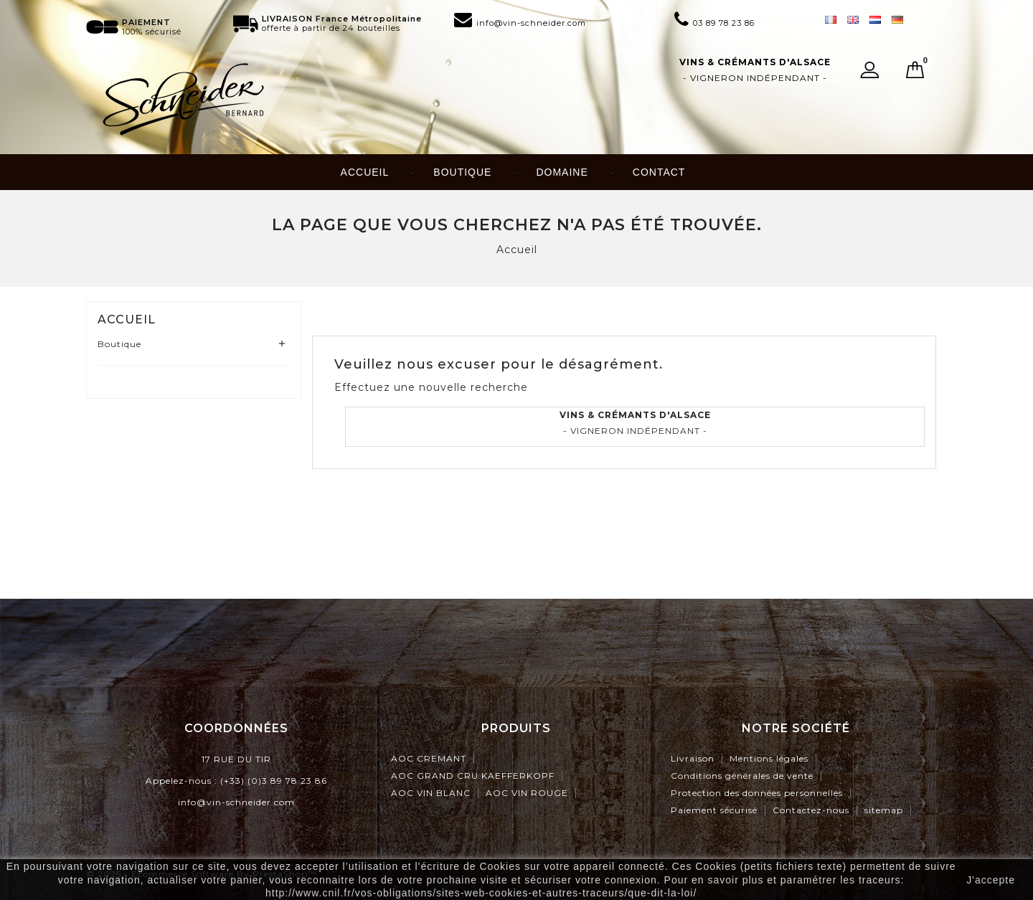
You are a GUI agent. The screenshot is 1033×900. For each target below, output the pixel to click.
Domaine (562, 172)
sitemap (883, 810)
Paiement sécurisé (714, 810)
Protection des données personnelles (757, 792)
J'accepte (990, 880)
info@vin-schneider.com (236, 802)
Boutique (462, 172)
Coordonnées (236, 728)
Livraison (692, 758)
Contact (659, 172)
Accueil (365, 172)
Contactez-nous (811, 810)
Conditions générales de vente (742, 775)
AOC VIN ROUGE (527, 792)
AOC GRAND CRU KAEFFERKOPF (473, 775)
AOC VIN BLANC (431, 792)
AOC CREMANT (428, 758)
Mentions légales (769, 758)
